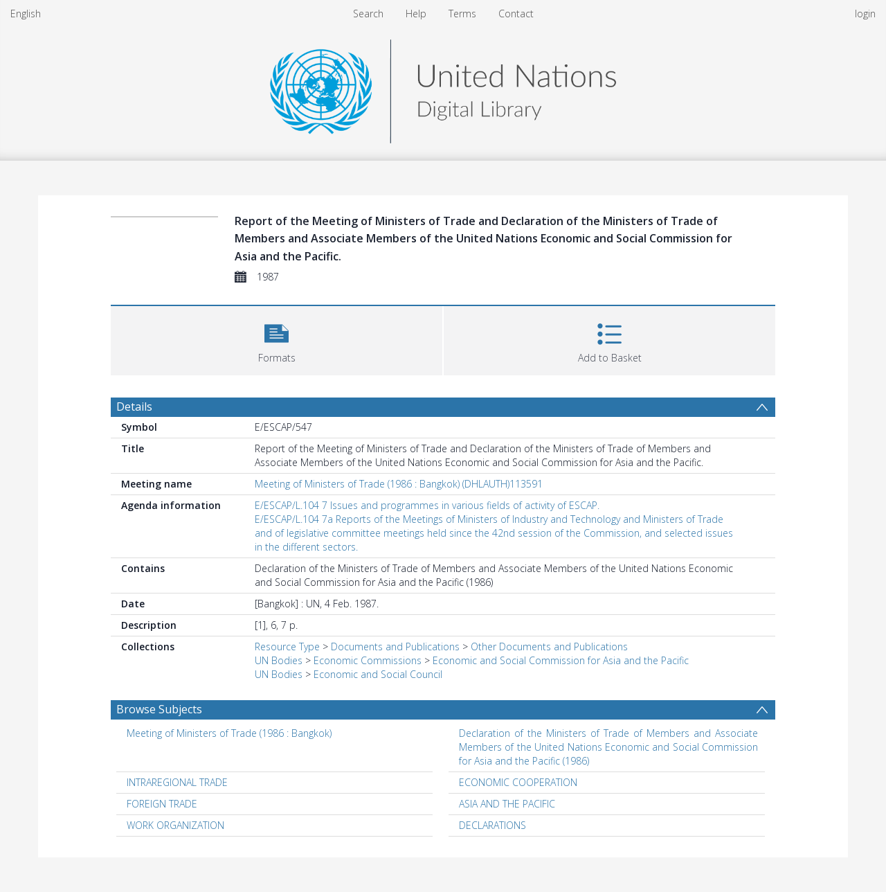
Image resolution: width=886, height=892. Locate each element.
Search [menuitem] (368, 13)
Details (134, 406)
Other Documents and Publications (549, 646)
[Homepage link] (443, 87)
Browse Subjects (159, 709)
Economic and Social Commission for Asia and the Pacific (561, 660)
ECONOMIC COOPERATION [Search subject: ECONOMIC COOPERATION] (518, 782)
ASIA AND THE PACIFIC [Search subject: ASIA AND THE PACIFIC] (507, 803)
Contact (516, 13)
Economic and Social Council (378, 674)
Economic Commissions (368, 660)
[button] (276, 339)
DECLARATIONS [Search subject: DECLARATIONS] (492, 825)
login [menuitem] (865, 13)
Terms (462, 13)
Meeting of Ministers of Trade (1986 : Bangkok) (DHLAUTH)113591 (399, 483)
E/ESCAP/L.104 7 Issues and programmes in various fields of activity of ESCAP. (427, 505)
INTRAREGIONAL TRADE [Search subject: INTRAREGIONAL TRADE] (177, 782)
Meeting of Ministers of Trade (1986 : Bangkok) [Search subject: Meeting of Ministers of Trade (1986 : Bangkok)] (229, 733)
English (25, 13)
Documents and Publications (395, 646)
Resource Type (287, 646)
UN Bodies (278, 660)
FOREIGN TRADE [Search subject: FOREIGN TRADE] (162, 803)
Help (416, 13)
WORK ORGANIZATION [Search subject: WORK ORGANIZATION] (175, 825)
